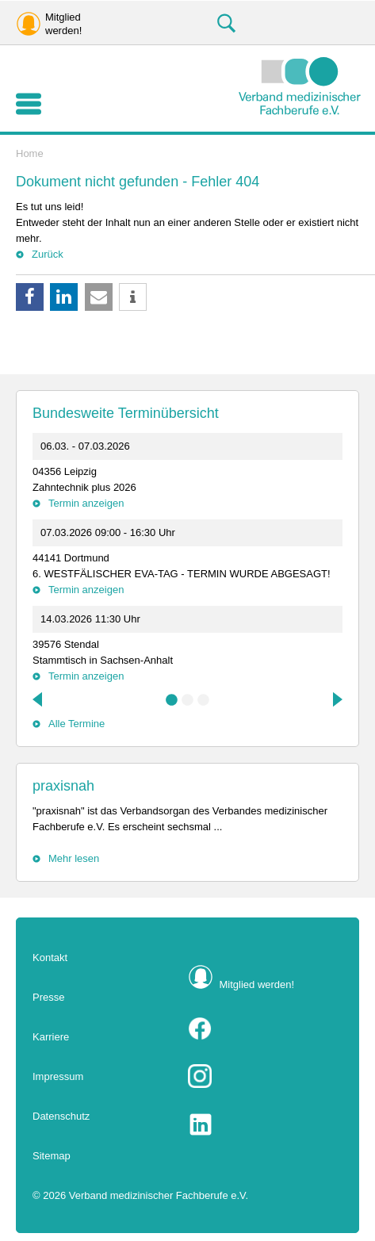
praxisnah (63, 786)
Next (336, 699)
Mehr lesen (73, 858)
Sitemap (52, 1156)
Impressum (58, 1076)
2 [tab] (188, 700)
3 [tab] (204, 700)
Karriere (51, 1037)
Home (30, 153)
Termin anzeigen (86, 503)
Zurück (47, 254)
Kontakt (50, 957)
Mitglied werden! (257, 984)
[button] (30, 297)
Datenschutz (61, 1116)
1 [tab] (172, 700)
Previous (38, 699)
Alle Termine (76, 724)
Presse (48, 997)
